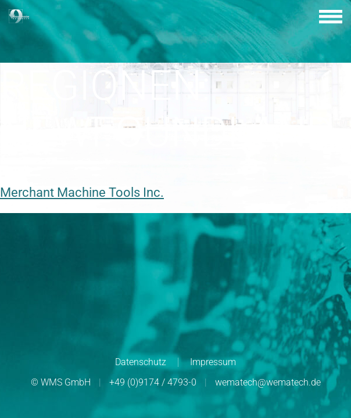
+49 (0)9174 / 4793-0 (152, 382)
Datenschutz (140, 361)
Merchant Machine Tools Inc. (82, 192)
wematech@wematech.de (268, 382)
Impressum (213, 361)
